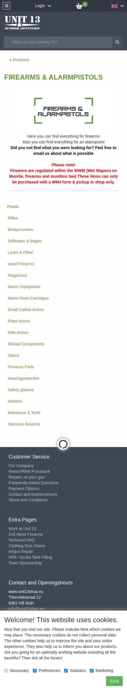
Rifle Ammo (18, 332)
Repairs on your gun (27, 477)
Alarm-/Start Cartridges (28, 298)
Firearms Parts (21, 367)
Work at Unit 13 (22, 528)
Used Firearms (21, 264)
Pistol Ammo (19, 321)
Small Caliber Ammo (26, 309)
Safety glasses (21, 389)
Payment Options (24, 488)
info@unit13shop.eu (26, 608)
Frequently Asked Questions (34, 483)
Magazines (17, 275)
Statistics (75, 670)
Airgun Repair (21, 551)
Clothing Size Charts (27, 545)
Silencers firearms (24, 424)
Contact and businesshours (33, 494)
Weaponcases (20, 229)
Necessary (16, 670)
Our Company (21, 465)
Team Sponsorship (25, 563)
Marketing (101, 670)
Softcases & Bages (24, 241)
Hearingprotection (23, 378)
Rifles (13, 218)
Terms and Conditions (28, 500)
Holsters (15, 401)
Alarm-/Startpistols (24, 286)
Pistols (13, 206)
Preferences (46, 670)
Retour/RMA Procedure (29, 471)
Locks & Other (20, 252)
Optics (13, 355)
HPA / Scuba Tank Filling (30, 557)
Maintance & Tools (24, 412)
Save (114, 681)
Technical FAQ (21, 540)
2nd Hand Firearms (26, 534)
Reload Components (26, 344)
